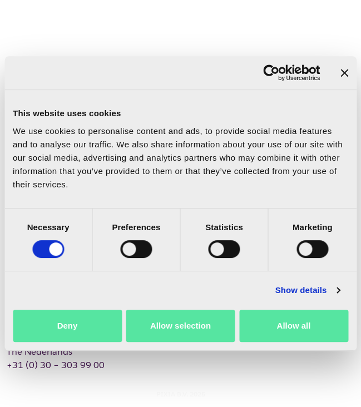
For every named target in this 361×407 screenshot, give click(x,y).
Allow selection (180, 325)
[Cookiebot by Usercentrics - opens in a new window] (271, 72)
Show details (301, 290)
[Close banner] (344, 73)
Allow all (294, 325)
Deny (67, 325)
